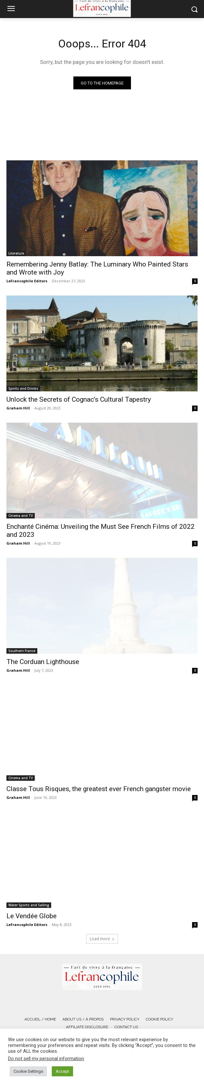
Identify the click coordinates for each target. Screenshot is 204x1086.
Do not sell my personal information (46, 1058)
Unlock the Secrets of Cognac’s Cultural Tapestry (78, 399)
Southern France (21, 651)
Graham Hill (18, 408)
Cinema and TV (20, 515)
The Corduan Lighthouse (42, 662)
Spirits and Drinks (23, 388)
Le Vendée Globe (31, 916)
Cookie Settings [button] (28, 1071)
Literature (16, 253)
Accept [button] (62, 1071)
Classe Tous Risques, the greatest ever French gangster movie (98, 789)
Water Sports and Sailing (28, 905)
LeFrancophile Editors (26, 280)
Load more (102, 938)
